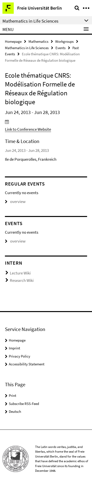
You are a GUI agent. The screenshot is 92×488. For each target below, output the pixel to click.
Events (60, 47)
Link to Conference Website (28, 129)
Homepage (13, 41)
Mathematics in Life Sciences (27, 47)
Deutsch (15, 411)
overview (15, 201)
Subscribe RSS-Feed (24, 403)
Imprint (14, 348)
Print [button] (12, 395)
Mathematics (38, 41)
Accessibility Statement (26, 364)
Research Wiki (22, 280)
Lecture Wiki (20, 273)
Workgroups (64, 41)
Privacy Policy (19, 356)
